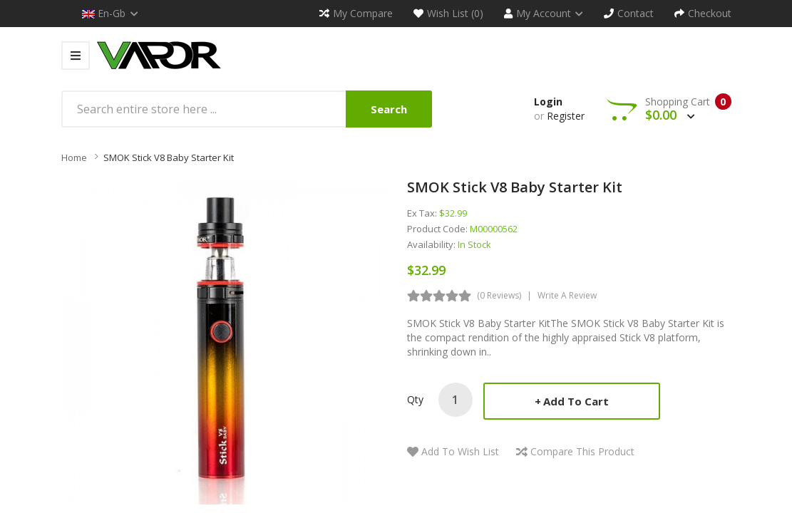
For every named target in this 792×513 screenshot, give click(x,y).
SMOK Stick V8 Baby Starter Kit (168, 157)
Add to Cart (576, 401)
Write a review (567, 295)
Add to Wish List (460, 451)
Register (566, 116)
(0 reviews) (499, 295)
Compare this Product (582, 451)
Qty (415, 399)
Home (74, 157)
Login (548, 101)
